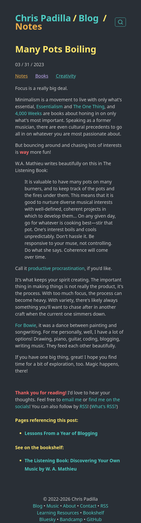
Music (52, 506)
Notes (28, 26)
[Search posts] (120, 22)
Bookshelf (93, 512)
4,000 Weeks (28, 113)
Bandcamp (71, 519)
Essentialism (49, 106)
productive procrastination (56, 268)
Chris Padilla (43, 18)
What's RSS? (103, 406)
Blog (89, 18)
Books (41, 76)
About (69, 506)
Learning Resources (58, 512)
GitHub (94, 519)
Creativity (66, 76)
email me (72, 399)
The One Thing (88, 106)
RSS (83, 406)
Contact (88, 506)
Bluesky (47, 519)
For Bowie (25, 325)
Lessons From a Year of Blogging (61, 433)
